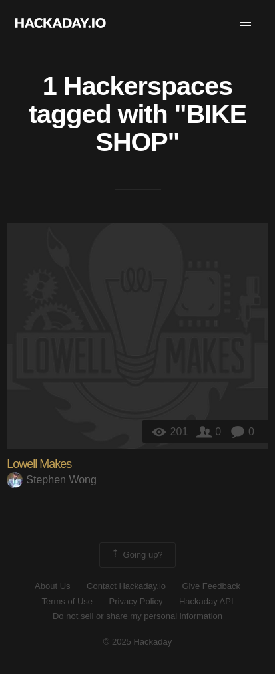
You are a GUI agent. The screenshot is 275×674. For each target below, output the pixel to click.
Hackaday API (206, 601)
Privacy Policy (136, 601)
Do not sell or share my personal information (137, 616)
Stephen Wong (52, 479)
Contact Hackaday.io (126, 586)
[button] (245, 22)
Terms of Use (67, 601)
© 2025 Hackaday (137, 642)
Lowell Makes (39, 464)
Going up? (136, 555)
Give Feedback (211, 586)
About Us (52, 586)
